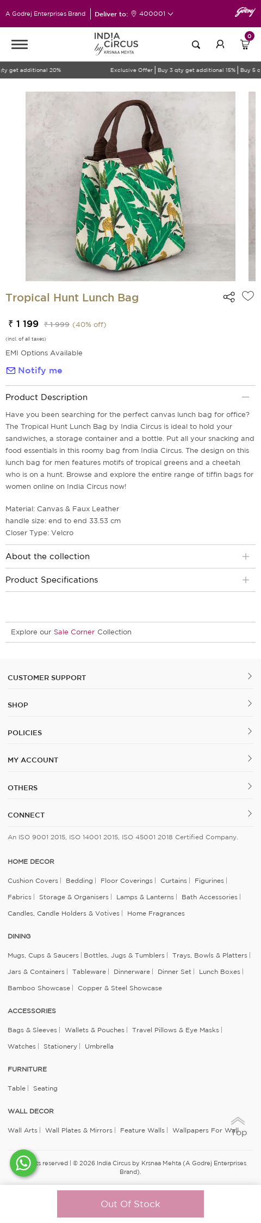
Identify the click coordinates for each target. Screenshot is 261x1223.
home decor (31, 861)
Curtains (173, 880)
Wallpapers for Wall (205, 1130)
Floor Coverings (127, 880)
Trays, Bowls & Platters (209, 955)
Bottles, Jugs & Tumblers (124, 955)
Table (17, 1088)
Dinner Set (174, 971)
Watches (22, 1046)
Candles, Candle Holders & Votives (64, 913)
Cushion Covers (33, 880)
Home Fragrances (156, 913)
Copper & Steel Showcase (120, 988)
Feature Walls (142, 1130)
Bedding (79, 880)
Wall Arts (23, 1130)
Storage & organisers (74, 897)
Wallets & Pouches (95, 1030)
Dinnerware (132, 971)
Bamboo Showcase (39, 988)
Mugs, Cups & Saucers (43, 955)
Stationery (60, 1046)
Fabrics (20, 897)
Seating (45, 1088)
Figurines (209, 880)
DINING (19, 936)
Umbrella (99, 1046)
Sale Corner (74, 632)
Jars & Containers (36, 971)
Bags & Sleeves (32, 1030)
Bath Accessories (210, 897)
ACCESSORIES (32, 1011)
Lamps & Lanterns (145, 897)
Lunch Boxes (219, 971)
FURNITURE (27, 1069)
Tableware (89, 971)
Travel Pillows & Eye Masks (175, 1030)
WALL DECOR (31, 1111)
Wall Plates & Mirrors (79, 1130)
